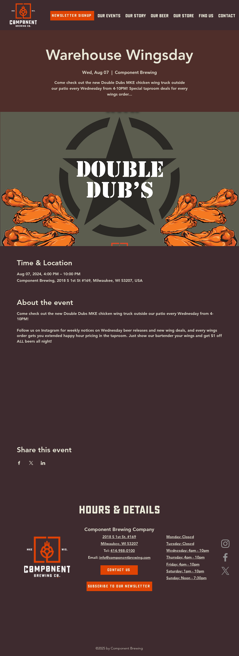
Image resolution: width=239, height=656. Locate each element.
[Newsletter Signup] (72, 15)
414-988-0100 (122, 550)
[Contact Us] (119, 570)
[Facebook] (225, 557)
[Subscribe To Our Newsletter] (119, 586)
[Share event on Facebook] (19, 463)
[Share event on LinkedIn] (43, 463)
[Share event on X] (31, 463)
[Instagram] (225, 543)
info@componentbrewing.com (124, 557)
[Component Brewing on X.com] (225, 570)
